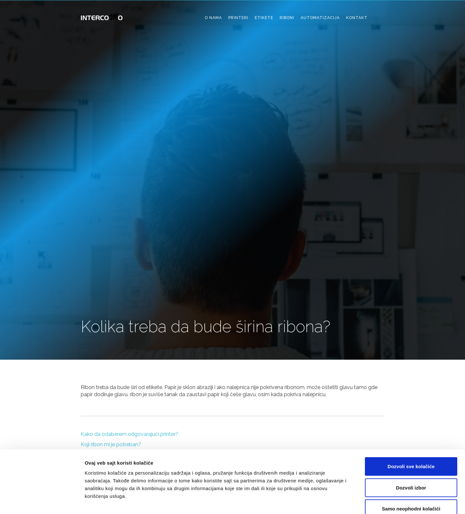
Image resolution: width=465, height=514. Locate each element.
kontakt (356, 17)
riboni (287, 17)
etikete (264, 17)
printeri (238, 17)
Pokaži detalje (343, 501)
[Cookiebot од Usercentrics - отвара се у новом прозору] (42, 501)
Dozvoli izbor (411, 450)
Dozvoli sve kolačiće (411, 429)
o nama (213, 17)
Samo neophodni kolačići (411, 471)
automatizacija (320, 17)
